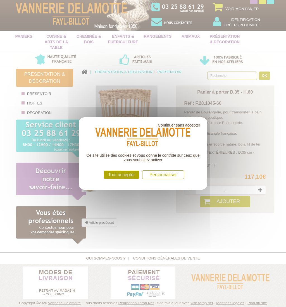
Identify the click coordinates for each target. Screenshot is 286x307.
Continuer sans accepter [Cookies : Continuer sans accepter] (179, 125)
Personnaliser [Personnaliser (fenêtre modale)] (163, 174)
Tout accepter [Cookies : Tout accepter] (121, 174)
